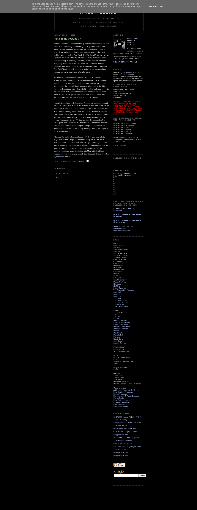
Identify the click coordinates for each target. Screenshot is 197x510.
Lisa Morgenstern (120, 280)
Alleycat (117, 247)
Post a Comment (62, 173)
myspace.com (59, 157)
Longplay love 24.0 (121, 435)
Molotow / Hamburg (121, 402)
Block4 (116, 319)
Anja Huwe (118, 380)
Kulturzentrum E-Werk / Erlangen (126, 396)
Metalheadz (118, 333)
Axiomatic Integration (122, 255)
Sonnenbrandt (119, 294)
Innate (116, 370)
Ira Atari (117, 276)
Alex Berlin (118, 376)
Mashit (116, 331)
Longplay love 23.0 (121, 452)
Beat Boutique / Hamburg (123, 392)
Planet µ (117, 337)
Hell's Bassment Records (80, 103)
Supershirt (118, 296)
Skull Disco (118, 341)
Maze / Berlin (119, 398)
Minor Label (118, 335)
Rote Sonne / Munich (122, 406)
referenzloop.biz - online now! (125, 428)
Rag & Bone (118, 339)
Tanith (116, 363)
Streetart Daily (119, 142)
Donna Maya (119, 266)
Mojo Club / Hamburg (122, 400)
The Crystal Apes (120, 300)
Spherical (117, 292)
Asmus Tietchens (120, 253)
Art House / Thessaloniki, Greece (126, 390)
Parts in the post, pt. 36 (123, 443)
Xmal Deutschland (121, 306)
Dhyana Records (120, 321)
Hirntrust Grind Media (122, 327)
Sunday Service (120, 343)
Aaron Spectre (119, 245)
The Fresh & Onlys (121, 302)
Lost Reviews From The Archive (126, 137)
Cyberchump (119, 264)
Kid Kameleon (119, 278)
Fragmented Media (121, 325)
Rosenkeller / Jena (121, 404)
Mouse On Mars (120, 282)
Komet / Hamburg (120, 394)
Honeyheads (118, 274)
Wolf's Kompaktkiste (121, 351)
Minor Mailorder (120, 229)
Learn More (152, 6)
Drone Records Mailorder (123, 227)
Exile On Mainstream (122, 323)
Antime (116, 315)
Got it (163, 6)
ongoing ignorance (126, 72)
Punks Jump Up (120, 288)
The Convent (119, 298)
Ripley (116, 359)
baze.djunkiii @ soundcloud (124, 129)
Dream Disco (119, 270)
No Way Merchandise (122, 231)
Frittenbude (118, 272)
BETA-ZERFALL (120, 146)
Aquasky (117, 251)
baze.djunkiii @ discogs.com (125, 123)
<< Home (57, 178)
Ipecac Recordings (121, 329)
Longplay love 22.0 (121, 455)
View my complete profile (125, 62)
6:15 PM (81, 161)
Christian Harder (120, 259)
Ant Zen (117, 317)
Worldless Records (84, 78)
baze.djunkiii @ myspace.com (125, 432)
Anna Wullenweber (121, 249)
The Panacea (119, 304)
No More (117, 286)
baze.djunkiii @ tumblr (122, 131)
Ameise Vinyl (119, 378)
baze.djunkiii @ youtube (123, 133)
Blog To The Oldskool (122, 357)
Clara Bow (118, 262)
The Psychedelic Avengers (124, 290)
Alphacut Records (120, 312)
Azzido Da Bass (120, 257)
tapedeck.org (119, 349)
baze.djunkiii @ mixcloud (123, 127)
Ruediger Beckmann (122, 382)
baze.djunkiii (133, 38)
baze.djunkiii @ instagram (124, 125)
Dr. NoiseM (118, 268)
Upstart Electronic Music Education (127, 384)
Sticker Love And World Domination (127, 139)
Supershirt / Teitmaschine (123, 361)
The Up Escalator (68, 137)
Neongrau (117, 284)
